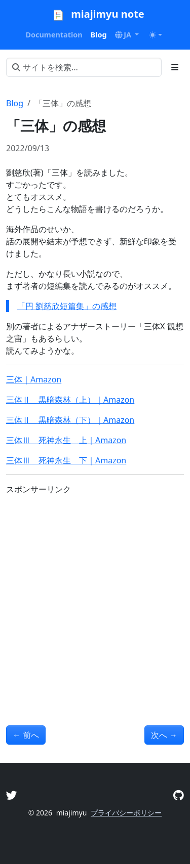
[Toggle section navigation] (175, 67)
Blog (14, 103)
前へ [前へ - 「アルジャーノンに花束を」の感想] (26, 735)
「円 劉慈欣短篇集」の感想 (67, 306)
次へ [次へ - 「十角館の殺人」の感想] (164, 735)
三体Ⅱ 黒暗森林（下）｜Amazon (70, 419)
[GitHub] (178, 795)
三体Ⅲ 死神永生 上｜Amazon (66, 440)
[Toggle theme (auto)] (155, 35)
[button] (127, 35)
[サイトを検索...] (84, 67)
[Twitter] (11, 795)
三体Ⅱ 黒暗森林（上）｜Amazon (70, 399)
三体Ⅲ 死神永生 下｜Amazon (66, 460)
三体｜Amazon (33, 379)
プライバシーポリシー (126, 812)
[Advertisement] (95, 598)
